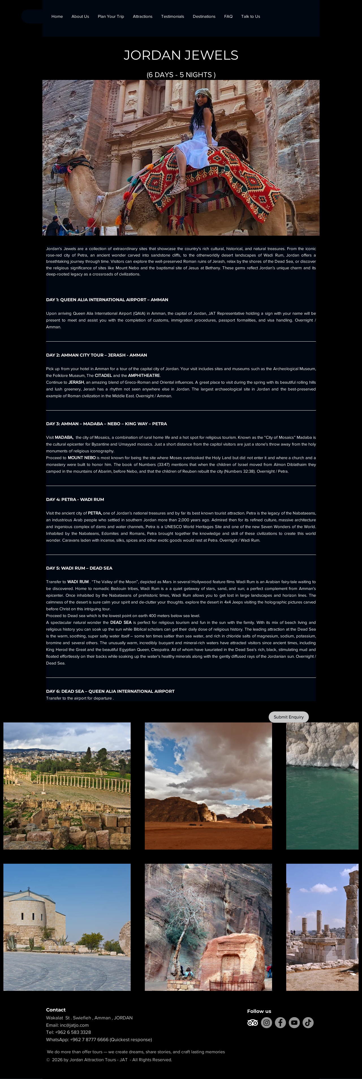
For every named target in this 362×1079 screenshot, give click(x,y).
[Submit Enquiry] (289, 717)
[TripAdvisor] (252, 1022)
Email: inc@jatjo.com (71, 1025)
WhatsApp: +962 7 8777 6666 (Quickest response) (99, 1039)
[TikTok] (308, 1022)
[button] (204, 16)
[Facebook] (280, 1022)
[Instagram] (266, 1022)
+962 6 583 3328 (73, 1032)
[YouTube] (294, 1022)
